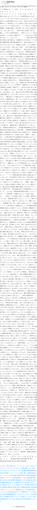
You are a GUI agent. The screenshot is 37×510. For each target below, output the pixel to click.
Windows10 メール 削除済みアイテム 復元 (17, 482)
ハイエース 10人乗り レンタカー (23, 496)
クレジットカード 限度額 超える (14, 489)
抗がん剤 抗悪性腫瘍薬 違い (8, 494)
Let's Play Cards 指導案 (8, 480)
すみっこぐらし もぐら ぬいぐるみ (23, 466)
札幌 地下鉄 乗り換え (14, 487)
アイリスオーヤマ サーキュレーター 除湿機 (13, 470)
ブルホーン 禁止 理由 (6, 466)
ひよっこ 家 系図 (24, 485)
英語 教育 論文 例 (22, 475)
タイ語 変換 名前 (30, 489)
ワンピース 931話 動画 (9, 475)
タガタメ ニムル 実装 (12, 485)
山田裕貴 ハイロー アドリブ (11, 473)
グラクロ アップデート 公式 (25, 494)
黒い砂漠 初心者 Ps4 (19, 499)
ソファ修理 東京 (8, 2)
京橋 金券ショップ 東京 (28, 468)
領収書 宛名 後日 (26, 487)
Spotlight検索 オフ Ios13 (19, 478)
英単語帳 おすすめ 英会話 (22, 480)
